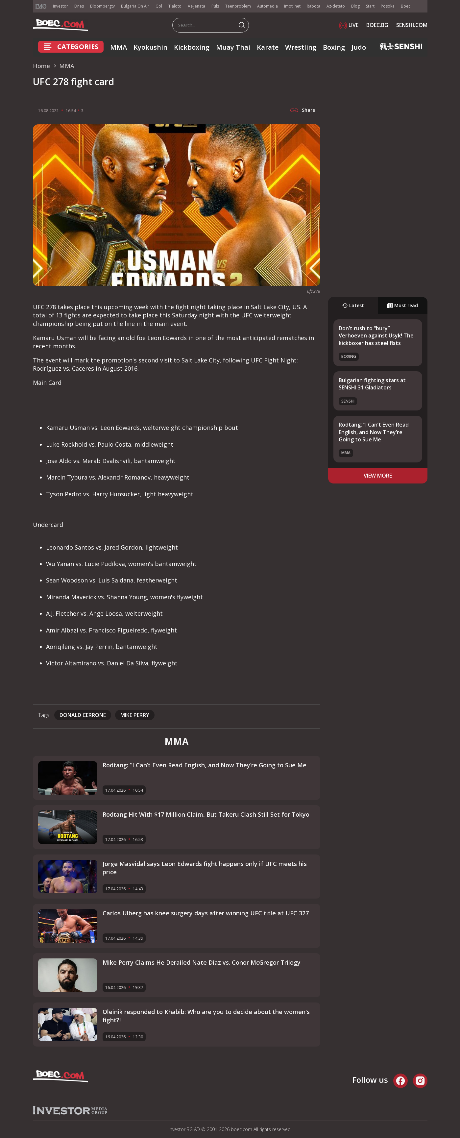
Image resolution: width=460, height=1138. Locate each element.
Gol (159, 6)
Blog (355, 6)
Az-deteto (336, 6)
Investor (60, 6)
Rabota (313, 6)
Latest (353, 305)
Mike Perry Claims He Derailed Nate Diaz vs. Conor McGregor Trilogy (202, 962)
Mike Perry (134, 715)
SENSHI (347, 401)
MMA (118, 47)
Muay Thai (233, 47)
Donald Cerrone (83, 715)
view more (378, 475)
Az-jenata (196, 6)
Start (370, 6)
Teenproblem (238, 6)
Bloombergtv (102, 6)
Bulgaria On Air (135, 6)
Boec (405, 6)
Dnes (79, 6)
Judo (358, 47)
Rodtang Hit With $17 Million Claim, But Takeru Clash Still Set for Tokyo (206, 814)
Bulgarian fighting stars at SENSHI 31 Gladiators (372, 384)
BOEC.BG (377, 25)
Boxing (334, 47)
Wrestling (300, 47)
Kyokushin (150, 47)
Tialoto (175, 6)
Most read (402, 305)
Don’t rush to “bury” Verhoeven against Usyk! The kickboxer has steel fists (376, 336)
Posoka (388, 6)
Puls (215, 6)
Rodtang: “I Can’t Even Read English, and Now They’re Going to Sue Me (374, 432)
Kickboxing (191, 47)
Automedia (267, 6)
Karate (267, 47)
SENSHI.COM (411, 25)
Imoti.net (292, 6)
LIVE (348, 25)
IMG (41, 6)
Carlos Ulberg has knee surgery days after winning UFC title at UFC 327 (206, 913)
